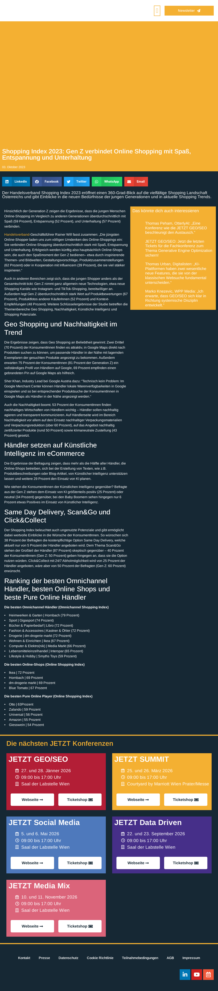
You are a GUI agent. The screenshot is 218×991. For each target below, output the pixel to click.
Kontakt (24, 958)
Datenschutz (68, 958)
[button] (157, 11)
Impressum (191, 958)
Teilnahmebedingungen (140, 958)
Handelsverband (16, 234)
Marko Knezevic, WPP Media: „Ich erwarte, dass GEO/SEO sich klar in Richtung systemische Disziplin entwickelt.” (175, 298)
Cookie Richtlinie (100, 958)
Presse (44, 958)
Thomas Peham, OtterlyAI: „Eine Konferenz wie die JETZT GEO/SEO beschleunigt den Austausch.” (176, 228)
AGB (170, 958)
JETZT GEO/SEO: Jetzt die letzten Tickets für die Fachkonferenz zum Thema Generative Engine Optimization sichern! (178, 248)
